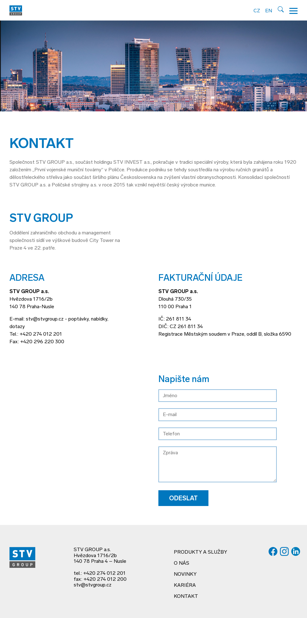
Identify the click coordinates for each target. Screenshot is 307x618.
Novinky (185, 574)
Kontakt (186, 596)
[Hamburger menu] (293, 10)
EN (268, 11)
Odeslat (183, 499)
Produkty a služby (200, 552)
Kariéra (185, 585)
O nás (181, 563)
